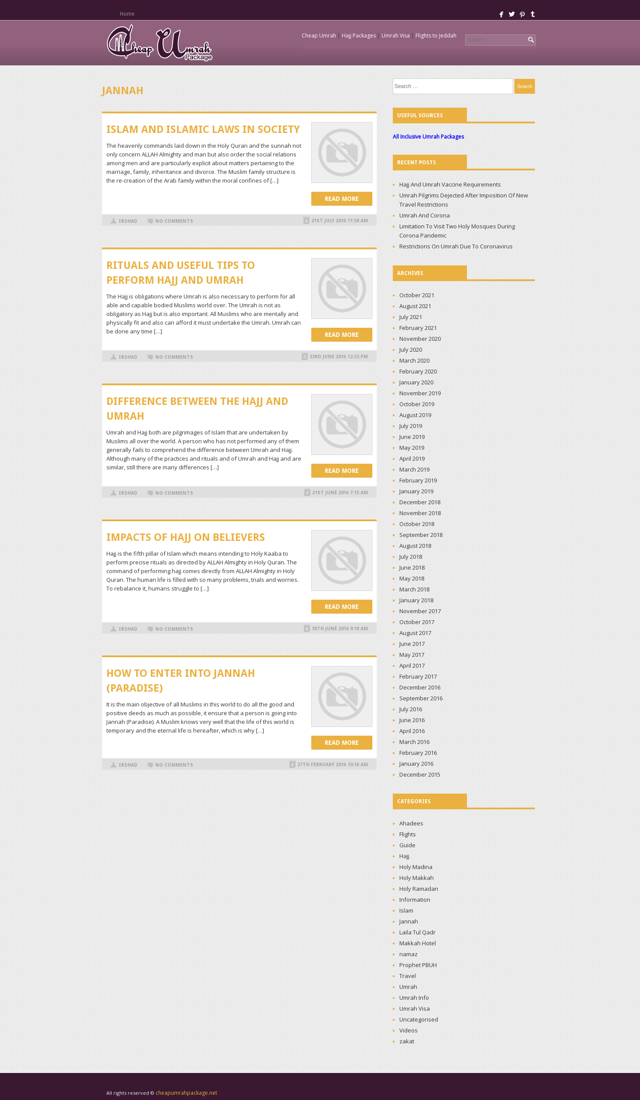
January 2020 (416, 382)
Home (127, 14)
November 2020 (420, 339)
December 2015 (419, 774)
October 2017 (416, 622)
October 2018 (416, 524)
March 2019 (414, 469)
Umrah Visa (395, 35)
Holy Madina (415, 867)
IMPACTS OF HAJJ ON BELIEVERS (185, 537)
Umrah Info (414, 998)
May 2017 (411, 655)
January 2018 (416, 600)
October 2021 (416, 295)
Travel (407, 976)
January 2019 (416, 491)
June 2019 (412, 437)
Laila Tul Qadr (417, 932)
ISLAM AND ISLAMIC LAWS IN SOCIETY (203, 129)
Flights (407, 834)
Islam (406, 910)
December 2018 (419, 502)
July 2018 (410, 556)
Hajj (404, 856)
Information (414, 899)
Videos (408, 1030)
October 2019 (416, 404)
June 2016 (412, 720)
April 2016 (412, 731)
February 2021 (418, 328)
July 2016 (410, 709)
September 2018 (421, 535)
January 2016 (416, 763)
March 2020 (414, 360)
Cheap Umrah (319, 35)
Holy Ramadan (418, 889)
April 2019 (412, 458)
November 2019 (420, 393)
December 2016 (419, 687)
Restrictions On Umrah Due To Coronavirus (456, 246)
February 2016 (418, 753)
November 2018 (420, 513)
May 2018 (411, 578)
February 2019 (418, 480)
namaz (408, 954)
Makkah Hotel (417, 943)
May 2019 (411, 448)
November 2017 (420, 611)
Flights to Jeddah (435, 35)
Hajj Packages (359, 35)
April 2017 (412, 665)
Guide (407, 845)
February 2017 (418, 676)
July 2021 (410, 317)
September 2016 (421, 698)
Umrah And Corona (424, 215)
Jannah (408, 921)
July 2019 (410, 426)
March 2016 (414, 742)
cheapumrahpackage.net (186, 1093)
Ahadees (411, 823)
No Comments (174, 221)
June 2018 (412, 567)
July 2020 (410, 349)
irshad (128, 221)
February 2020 (418, 371)
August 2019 (415, 415)
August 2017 (415, 633)
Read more (342, 198)
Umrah (408, 987)
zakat (406, 1041)
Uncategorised (418, 1019)
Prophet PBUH (418, 965)
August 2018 (415, 546)
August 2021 (415, 306)
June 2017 (412, 644)
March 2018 (414, 589)
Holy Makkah (416, 878)
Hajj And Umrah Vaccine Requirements (450, 184)
